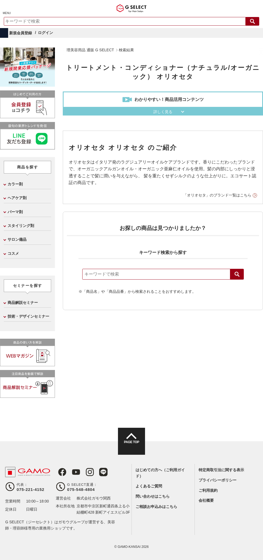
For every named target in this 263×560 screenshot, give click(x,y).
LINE (97, 472)
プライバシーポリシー (217, 480)
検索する (252, 21)
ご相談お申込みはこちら (156, 506)
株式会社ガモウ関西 (94, 498)
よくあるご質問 (149, 486)
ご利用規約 (208, 490)
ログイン (45, 32)
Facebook (60, 472)
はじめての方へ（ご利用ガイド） (160, 473)
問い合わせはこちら (153, 496)
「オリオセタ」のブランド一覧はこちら (217, 195)
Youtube (72, 472)
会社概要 (206, 500)
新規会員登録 (20, 33)
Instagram (85, 472)
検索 (237, 274)
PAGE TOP (131, 446)
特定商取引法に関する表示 (221, 470)
